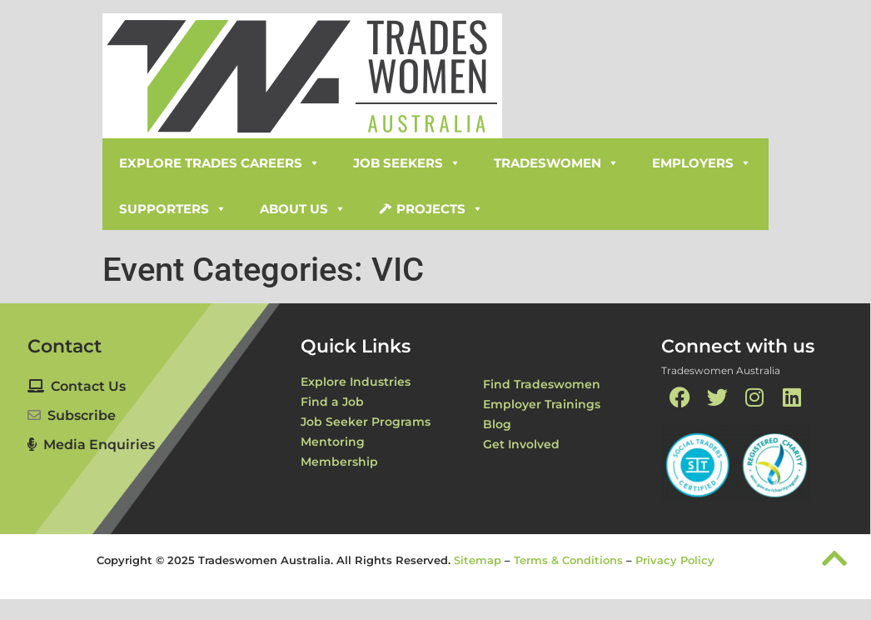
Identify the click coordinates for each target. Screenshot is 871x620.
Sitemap (477, 560)
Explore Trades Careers (219, 163)
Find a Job (332, 401)
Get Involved (521, 444)
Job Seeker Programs (366, 421)
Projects (439, 209)
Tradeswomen (556, 163)
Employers (701, 163)
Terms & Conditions (568, 560)
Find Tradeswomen (541, 384)
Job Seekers (406, 163)
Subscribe (81, 415)
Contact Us (76, 386)
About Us (303, 209)
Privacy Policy (674, 560)
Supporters (172, 209)
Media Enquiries (91, 444)
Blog (497, 424)
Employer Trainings (541, 404)
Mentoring (333, 441)
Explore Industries (356, 381)
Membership (339, 461)
